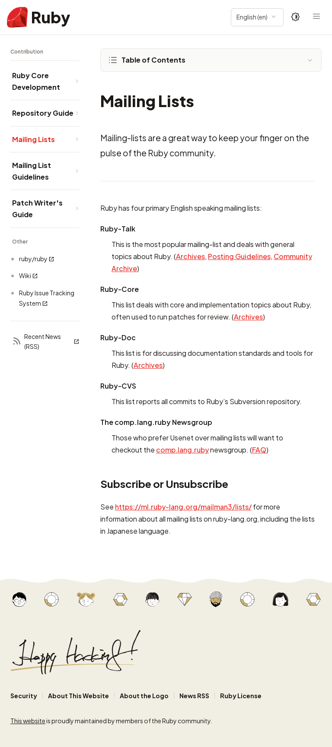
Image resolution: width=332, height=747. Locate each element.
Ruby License (241, 696)
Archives (190, 256)
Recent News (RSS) (46, 341)
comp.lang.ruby (182, 449)
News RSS (194, 696)
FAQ (259, 449)
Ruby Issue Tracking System (46, 298)
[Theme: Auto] (295, 17)
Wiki (28, 276)
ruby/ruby (36, 259)
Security (23, 696)
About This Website (78, 696)
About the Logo (144, 696)
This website (27, 721)
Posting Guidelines (239, 256)
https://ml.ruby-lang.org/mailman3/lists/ (183, 506)
